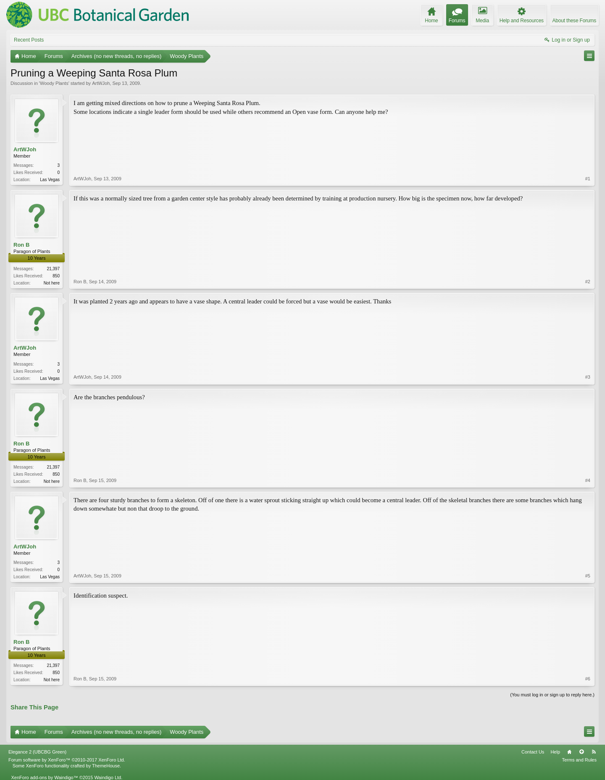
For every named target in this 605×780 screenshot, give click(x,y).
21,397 (53, 268)
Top (581, 752)
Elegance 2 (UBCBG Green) (37, 751)
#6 (587, 678)
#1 (587, 178)
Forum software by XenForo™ (66, 759)
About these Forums (574, 21)
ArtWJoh (101, 83)
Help (555, 751)
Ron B (21, 245)
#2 (587, 281)
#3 (587, 376)
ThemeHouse (106, 765)
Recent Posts (29, 40)
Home (569, 752)
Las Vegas (50, 179)
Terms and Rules (579, 759)
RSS (594, 752)
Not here (52, 283)
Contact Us (532, 751)
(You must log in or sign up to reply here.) (552, 694)
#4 (587, 480)
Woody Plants (54, 83)
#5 (587, 575)
